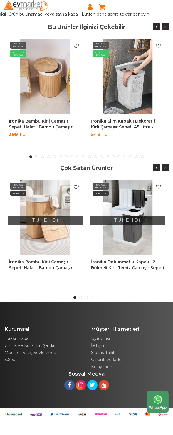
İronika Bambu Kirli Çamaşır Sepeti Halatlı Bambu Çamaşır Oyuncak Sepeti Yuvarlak (41, 126)
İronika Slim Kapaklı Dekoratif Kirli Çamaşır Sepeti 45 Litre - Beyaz (123, 126)
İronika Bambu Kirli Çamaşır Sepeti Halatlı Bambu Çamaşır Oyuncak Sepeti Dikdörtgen (41, 267)
